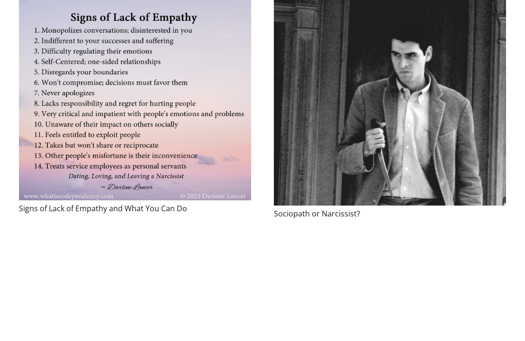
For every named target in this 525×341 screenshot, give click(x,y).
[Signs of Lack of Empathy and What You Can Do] (135, 100)
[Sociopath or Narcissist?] (390, 103)
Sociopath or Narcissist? (317, 213)
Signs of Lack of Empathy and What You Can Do (103, 208)
